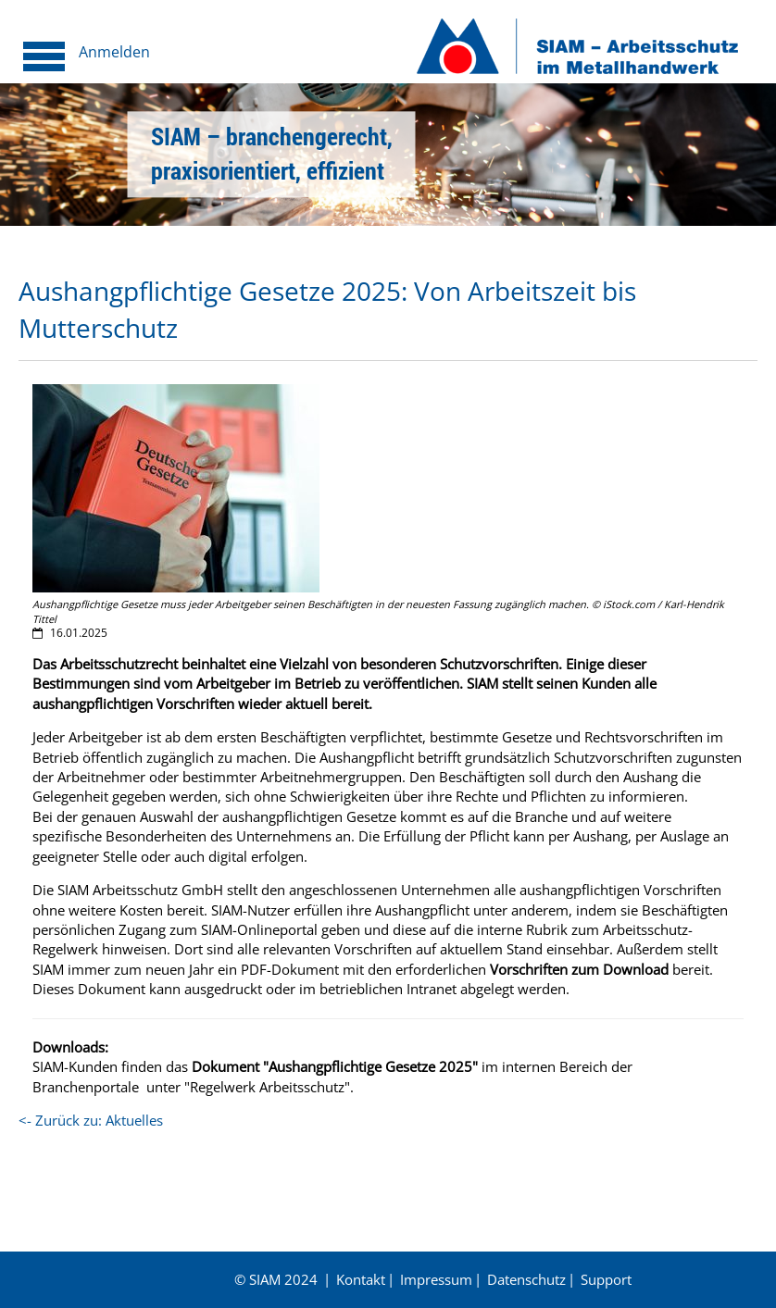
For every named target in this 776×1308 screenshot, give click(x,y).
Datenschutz (526, 1279)
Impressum (436, 1279)
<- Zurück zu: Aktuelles (91, 1120)
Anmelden (114, 52)
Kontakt (360, 1279)
